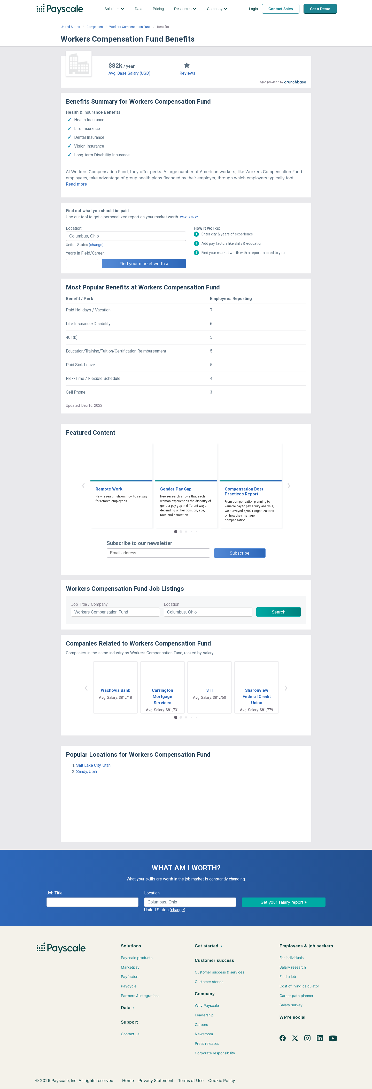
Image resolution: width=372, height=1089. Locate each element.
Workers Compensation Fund (130, 27)
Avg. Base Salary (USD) (129, 73)
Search (278, 612)
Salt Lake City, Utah (93, 765)
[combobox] (126, 236)
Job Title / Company (89, 604)
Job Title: (55, 893)
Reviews (187, 73)
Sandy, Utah (86, 771)
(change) (96, 245)
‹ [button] (83, 485)
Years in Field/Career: (85, 253)
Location (171, 604)
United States (70, 27)
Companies (95, 27)
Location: (74, 228)
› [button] (289, 485)
